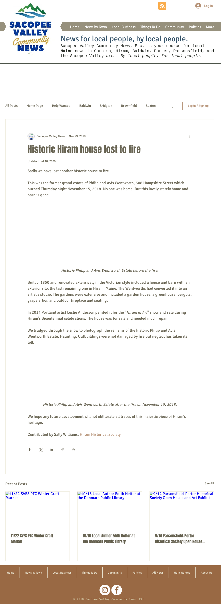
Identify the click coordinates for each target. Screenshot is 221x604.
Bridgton (106, 106)
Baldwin (85, 106)
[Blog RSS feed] (162, 6)
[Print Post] (73, 449)
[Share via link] (62, 449)
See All (209, 483)
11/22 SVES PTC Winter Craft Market (32, 539)
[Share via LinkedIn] (51, 449)
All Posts (11, 106)
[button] (95, 27)
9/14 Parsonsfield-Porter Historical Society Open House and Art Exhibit (178, 539)
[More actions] (189, 136)
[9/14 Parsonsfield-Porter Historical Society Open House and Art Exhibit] (182, 510)
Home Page (35, 106)
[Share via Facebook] (30, 449)
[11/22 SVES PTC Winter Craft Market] (38, 510)
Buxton (151, 106)
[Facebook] (116, 590)
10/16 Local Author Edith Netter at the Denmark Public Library (109, 539)
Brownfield (129, 106)
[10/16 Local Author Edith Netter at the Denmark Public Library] (110, 510)
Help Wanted (61, 106)
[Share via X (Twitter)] (40, 449)
